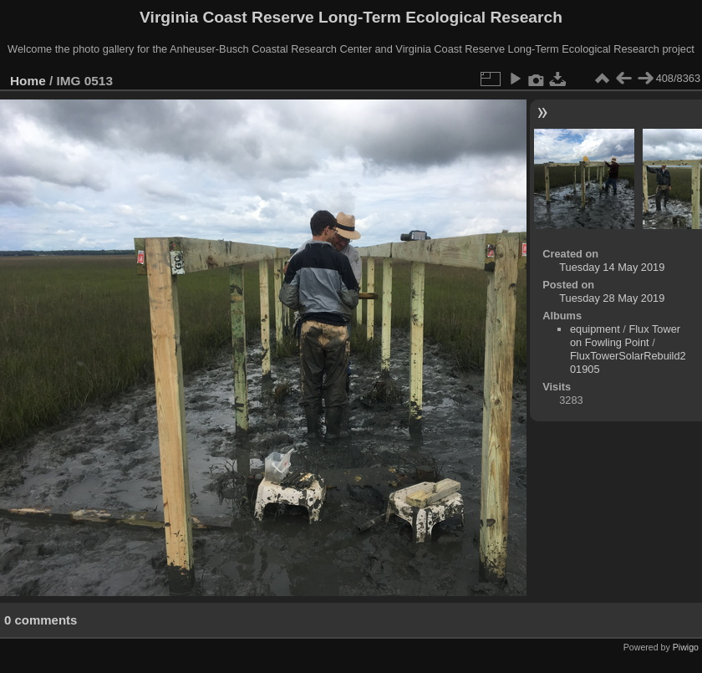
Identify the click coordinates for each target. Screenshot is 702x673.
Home (28, 81)
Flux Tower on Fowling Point (625, 336)
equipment (595, 329)
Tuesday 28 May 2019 (611, 298)
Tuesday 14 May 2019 (611, 267)
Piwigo (686, 647)
